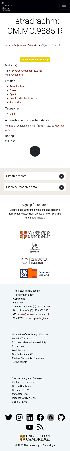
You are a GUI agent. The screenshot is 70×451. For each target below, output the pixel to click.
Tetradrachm (17, 86)
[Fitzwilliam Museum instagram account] (19, 417)
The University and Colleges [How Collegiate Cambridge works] (27, 378)
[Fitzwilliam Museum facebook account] (30, 417)
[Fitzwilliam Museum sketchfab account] (51, 417)
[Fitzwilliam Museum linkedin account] (40, 417)
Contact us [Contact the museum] (18, 346)
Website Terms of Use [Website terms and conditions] (24, 338)
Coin (12, 113)
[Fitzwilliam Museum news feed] (40, 427)
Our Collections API (22, 354)
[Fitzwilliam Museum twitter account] (9, 417)
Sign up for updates (35, 205)
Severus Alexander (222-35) (27, 70)
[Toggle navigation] (64, 7)
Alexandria (17, 74)
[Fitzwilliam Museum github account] (61, 417)
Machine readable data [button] (21, 187)
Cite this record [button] (16, 176)
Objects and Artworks (26, 45)
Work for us (18, 350)
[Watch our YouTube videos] (30, 427)
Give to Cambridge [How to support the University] (22, 386)
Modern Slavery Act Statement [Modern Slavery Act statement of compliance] (28, 358)
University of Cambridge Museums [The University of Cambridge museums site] (31, 334)
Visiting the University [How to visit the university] (24, 382)
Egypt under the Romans (23, 98)
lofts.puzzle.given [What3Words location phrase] (38, 318)
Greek (13, 90)
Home (7, 45)
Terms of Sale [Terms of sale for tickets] (19, 362)
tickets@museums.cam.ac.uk (33, 314)
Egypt (13, 94)
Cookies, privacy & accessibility (29, 342)
